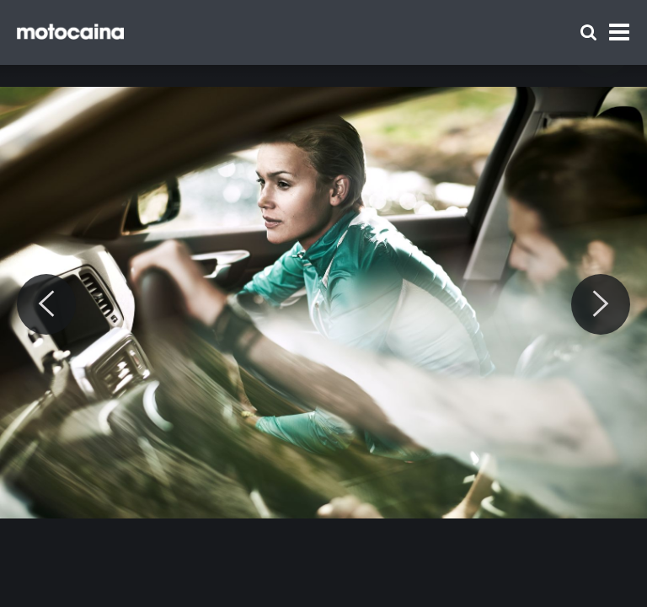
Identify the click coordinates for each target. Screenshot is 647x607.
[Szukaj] (588, 32)
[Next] (600, 304)
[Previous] (46, 304)
